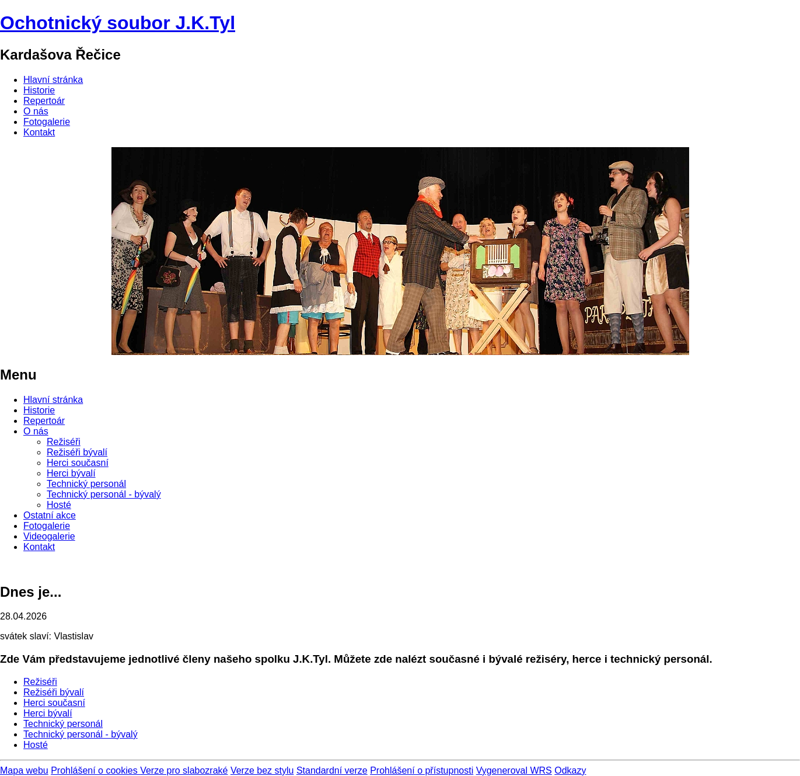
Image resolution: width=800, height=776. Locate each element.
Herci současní (78, 463)
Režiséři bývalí (77, 452)
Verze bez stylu (262, 770)
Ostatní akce (49, 515)
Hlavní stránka (53, 80)
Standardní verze (332, 770)
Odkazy (570, 770)
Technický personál (86, 484)
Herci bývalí (71, 473)
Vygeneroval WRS (514, 770)
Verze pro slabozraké (184, 770)
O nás (35, 111)
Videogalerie (49, 536)
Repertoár (44, 101)
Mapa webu (24, 770)
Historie (39, 90)
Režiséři (64, 442)
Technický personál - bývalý (104, 494)
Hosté (59, 505)
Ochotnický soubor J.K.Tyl (117, 22)
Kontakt (39, 132)
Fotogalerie (46, 122)
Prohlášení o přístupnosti (421, 770)
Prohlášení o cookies (95, 770)
